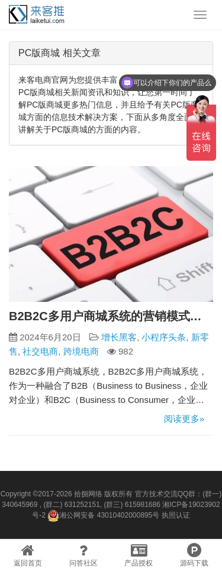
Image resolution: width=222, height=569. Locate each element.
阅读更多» (184, 419)
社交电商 (40, 351)
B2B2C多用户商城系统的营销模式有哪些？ (111, 316)
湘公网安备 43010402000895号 (103, 516)
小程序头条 (163, 337)
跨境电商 (81, 351)
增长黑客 (119, 337)
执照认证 (176, 515)
